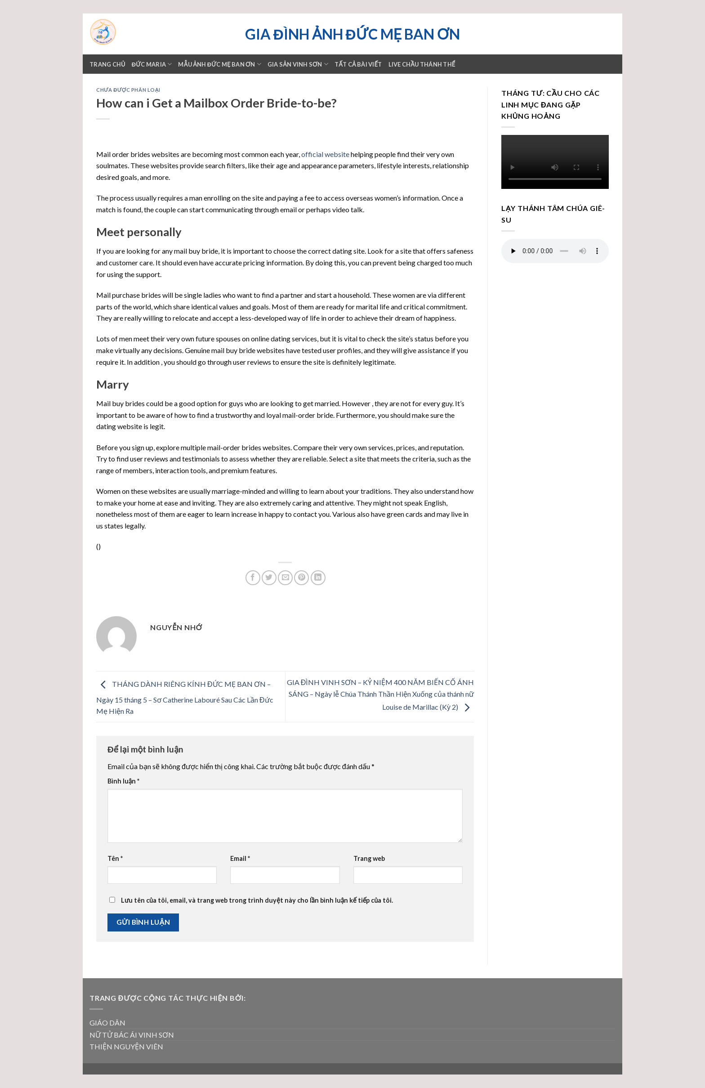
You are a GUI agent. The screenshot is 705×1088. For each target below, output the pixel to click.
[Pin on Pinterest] (301, 577)
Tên (115, 858)
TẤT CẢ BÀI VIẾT (358, 64)
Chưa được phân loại (128, 90)
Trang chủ (107, 64)
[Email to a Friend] (285, 577)
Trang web (369, 858)
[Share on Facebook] (252, 577)
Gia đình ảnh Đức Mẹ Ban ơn (352, 34)
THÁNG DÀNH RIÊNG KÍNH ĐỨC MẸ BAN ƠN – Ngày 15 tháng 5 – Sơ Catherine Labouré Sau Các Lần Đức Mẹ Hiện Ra (184, 697)
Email (240, 858)
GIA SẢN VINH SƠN (298, 64)
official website (325, 154)
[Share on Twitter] (269, 577)
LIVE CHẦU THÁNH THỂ (421, 64)
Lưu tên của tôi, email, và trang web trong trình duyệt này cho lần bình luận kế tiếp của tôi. (257, 900)
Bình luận (123, 781)
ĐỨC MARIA (152, 64)
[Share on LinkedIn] (318, 577)
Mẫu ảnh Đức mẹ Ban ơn (219, 64)
